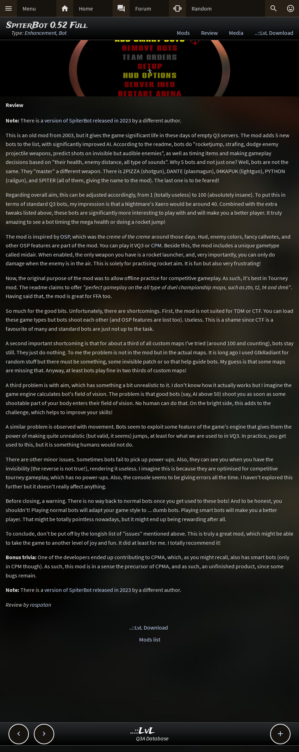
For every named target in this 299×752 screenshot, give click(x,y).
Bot (63, 32)
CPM (156, 245)
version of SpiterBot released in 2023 (87, 120)
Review (209, 32)
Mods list (149, 639)
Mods (183, 32)
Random (202, 8)
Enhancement (40, 32)
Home (86, 8)
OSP (65, 236)
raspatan (40, 604)
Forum (143, 8)
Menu (29, 8)
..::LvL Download (274, 32)
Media (236, 32)
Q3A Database (152, 738)
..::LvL (143, 731)
